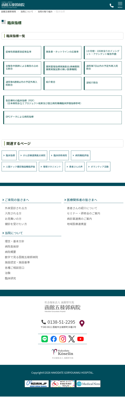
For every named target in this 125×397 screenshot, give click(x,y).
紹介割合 (51, 82)
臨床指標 (9, 155)
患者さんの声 (81, 167)
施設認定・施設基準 (17, 263)
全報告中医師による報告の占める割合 (21, 66)
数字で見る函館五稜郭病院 (21, 257)
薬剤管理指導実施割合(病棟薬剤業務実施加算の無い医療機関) (62, 69)
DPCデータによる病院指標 (20, 117)
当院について (29, 11)
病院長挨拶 (12, 247)
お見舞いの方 (13, 219)
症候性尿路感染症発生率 (19, 52)
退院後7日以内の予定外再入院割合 (102, 66)
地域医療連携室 (76, 224)
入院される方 (13, 214)
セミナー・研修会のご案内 (83, 214)
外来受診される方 (16, 208)
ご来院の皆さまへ (15, 200)
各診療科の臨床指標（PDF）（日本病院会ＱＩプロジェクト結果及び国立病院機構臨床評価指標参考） (46, 102)
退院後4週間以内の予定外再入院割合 (22, 83)
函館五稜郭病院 (9, 11)
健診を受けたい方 (16, 224)
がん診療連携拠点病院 (35, 155)
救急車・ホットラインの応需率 (62, 54)
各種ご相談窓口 (14, 268)
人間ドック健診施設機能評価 (20, 167)
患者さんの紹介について (82, 208)
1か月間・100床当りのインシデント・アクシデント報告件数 (102, 54)
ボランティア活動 (107, 167)
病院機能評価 (87, 155)
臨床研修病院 (64, 155)
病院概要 (10, 252)
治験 (7, 273)
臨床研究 (10, 279)
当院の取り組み (49, 11)
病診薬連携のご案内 (79, 219)
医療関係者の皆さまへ (80, 200)
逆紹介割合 (92, 83)
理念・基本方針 (14, 242)
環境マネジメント (55, 167)
